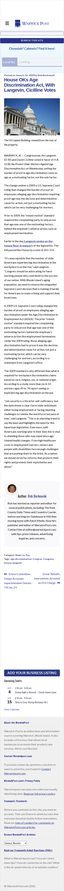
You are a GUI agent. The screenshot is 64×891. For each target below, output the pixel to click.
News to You (22, 555)
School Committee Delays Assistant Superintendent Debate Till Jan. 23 (17, 580)
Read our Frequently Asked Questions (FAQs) (28, 850)
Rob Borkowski (46, 75)
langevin (17, 562)
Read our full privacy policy (39, 793)
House (7, 562)
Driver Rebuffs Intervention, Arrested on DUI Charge (47, 578)
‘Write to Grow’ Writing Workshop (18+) (31, 702)
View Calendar (12, 709)
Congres (37, 558)
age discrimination (21, 558)
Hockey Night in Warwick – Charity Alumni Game (35, 692)
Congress (48, 558)
